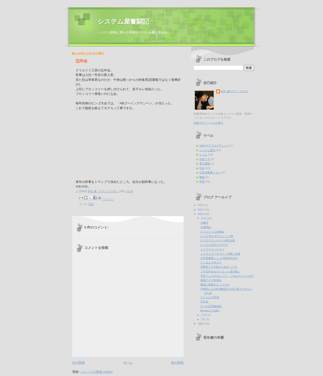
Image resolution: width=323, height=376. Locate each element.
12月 (204, 218)
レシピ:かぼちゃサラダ (214, 244)
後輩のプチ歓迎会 (211, 280)
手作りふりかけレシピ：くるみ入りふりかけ (227, 275)
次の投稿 (78, 362)
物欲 (202, 177)
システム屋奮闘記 (123, 21)
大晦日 (204, 222)
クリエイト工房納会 (212, 231)
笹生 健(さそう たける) (234, 91)
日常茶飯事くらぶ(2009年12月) (219, 258)
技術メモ (204, 159)
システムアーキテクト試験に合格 (220, 253)
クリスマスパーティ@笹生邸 (217, 240)
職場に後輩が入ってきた (215, 284)
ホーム (128, 362)
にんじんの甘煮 (209, 297)
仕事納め (205, 227)
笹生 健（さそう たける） (103, 191)
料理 (202, 181)
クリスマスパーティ (212, 249)
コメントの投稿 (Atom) (96, 372)
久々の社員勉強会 (211, 306)
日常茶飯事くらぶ (210, 172)
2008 (201, 323)
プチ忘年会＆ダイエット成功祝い (220, 271)
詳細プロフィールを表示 (208, 122)
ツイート (108, 199)
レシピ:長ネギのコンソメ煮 (216, 236)
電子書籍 (204, 163)
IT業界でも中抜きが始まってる (218, 266)
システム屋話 (207, 150)
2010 (201, 209)
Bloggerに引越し (210, 310)
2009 (201, 214)
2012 (201, 205)
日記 (91, 204)
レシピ (203, 154)
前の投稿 (177, 362)
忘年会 (204, 301)
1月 (203, 319)
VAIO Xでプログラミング (214, 145)
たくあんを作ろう (211, 262)
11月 (204, 314)
